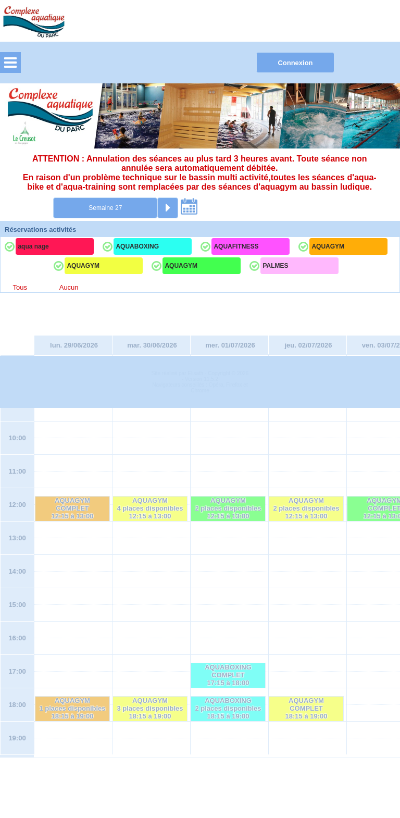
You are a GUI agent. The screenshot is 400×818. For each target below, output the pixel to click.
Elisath (196, 783)
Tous (19, 287)
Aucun (69, 287)
